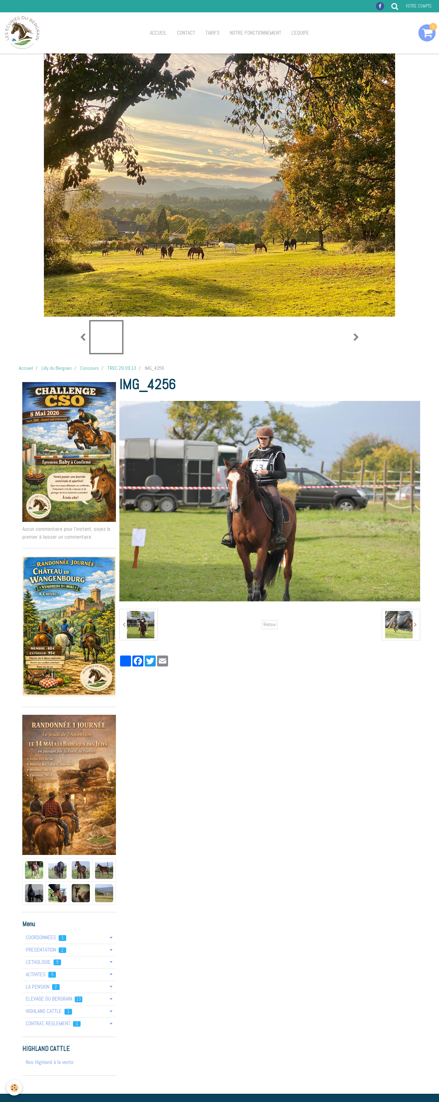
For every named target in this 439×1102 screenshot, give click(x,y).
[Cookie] (14, 1087)
